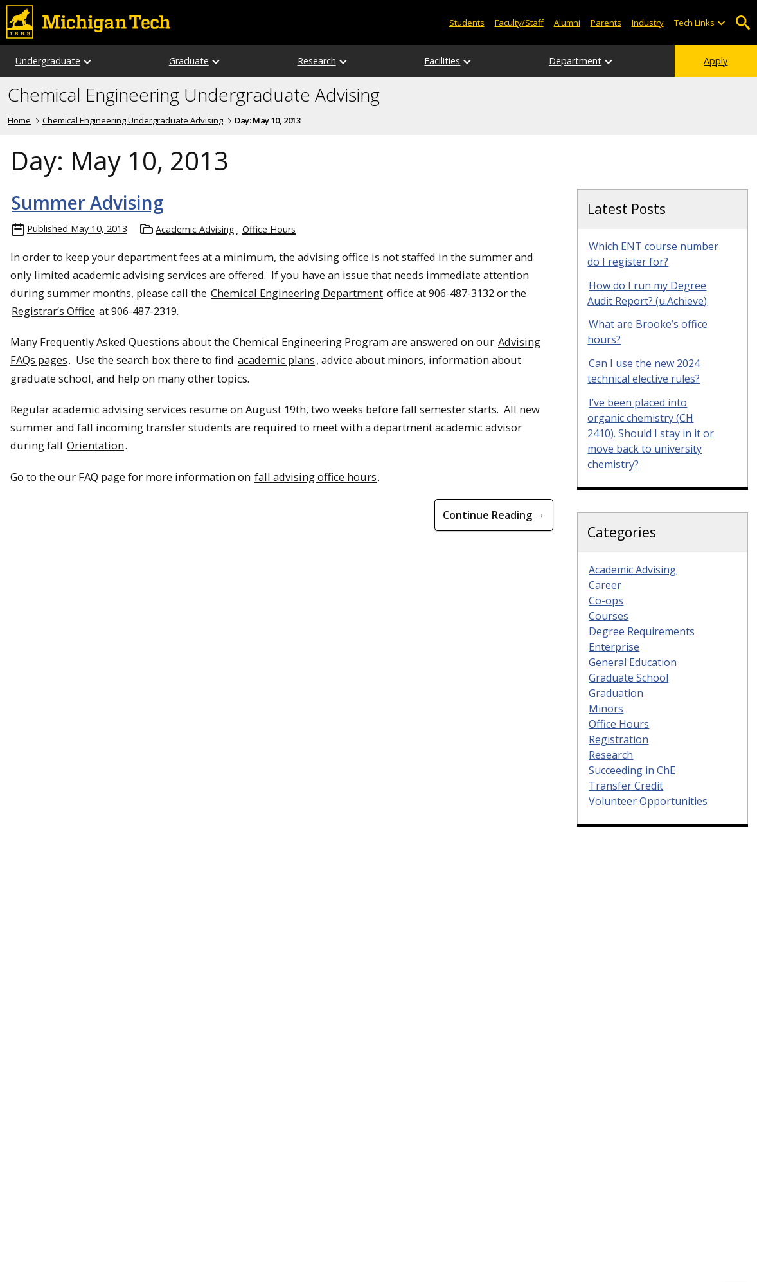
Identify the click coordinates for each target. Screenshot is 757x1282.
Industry (648, 22)
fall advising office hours (315, 476)
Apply (715, 61)
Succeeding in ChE (632, 770)
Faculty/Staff (519, 22)
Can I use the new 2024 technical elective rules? (643, 371)
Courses (608, 616)
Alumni (567, 22)
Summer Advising (88, 202)
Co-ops (606, 600)
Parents (606, 22)
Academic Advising (195, 229)
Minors (606, 708)
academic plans (276, 359)
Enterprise (614, 647)
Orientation (95, 445)
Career (605, 585)
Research (317, 61)
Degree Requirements (642, 631)
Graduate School (628, 678)
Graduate (189, 61)
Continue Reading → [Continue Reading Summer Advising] (494, 515)
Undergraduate (47, 61)
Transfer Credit (626, 786)
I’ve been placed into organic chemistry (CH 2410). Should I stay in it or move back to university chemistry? (650, 433)
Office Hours (269, 229)
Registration (618, 739)
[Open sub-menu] (721, 22)
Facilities (442, 61)
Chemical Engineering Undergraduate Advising (194, 95)
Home (19, 120)
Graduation (616, 693)
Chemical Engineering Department (297, 292)
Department (575, 61)
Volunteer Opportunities (648, 801)
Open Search (742, 23)
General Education (633, 662)
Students (467, 22)
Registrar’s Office (53, 310)
